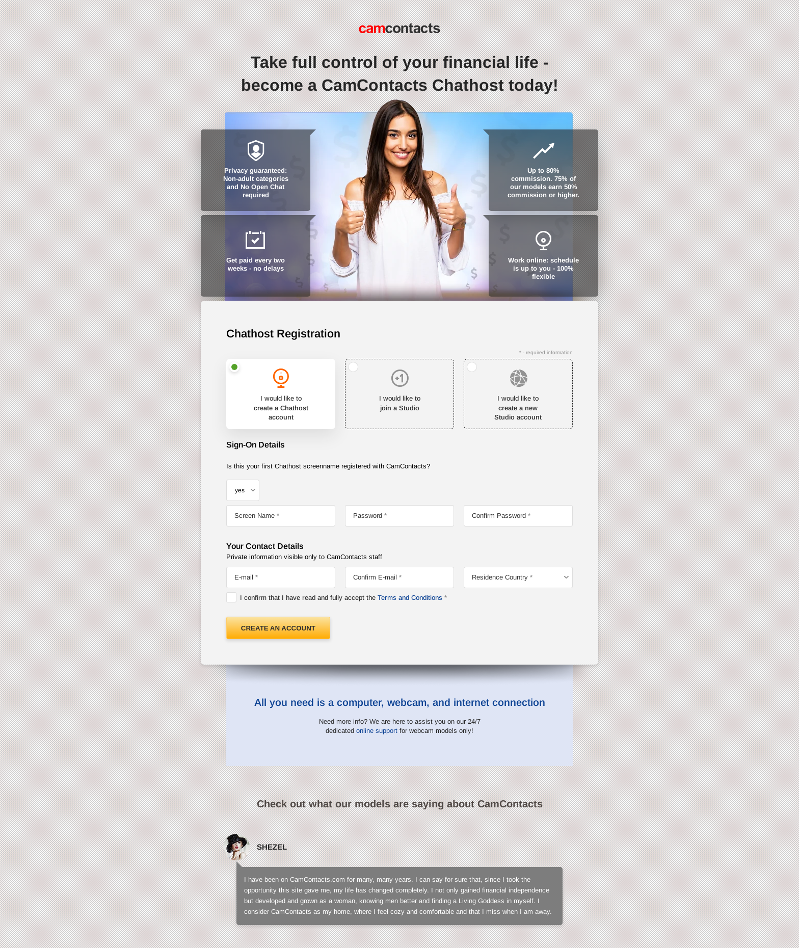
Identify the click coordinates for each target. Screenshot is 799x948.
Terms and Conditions (410, 597)
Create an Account (278, 628)
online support (376, 730)
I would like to (281, 408)
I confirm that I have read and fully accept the (341, 597)
